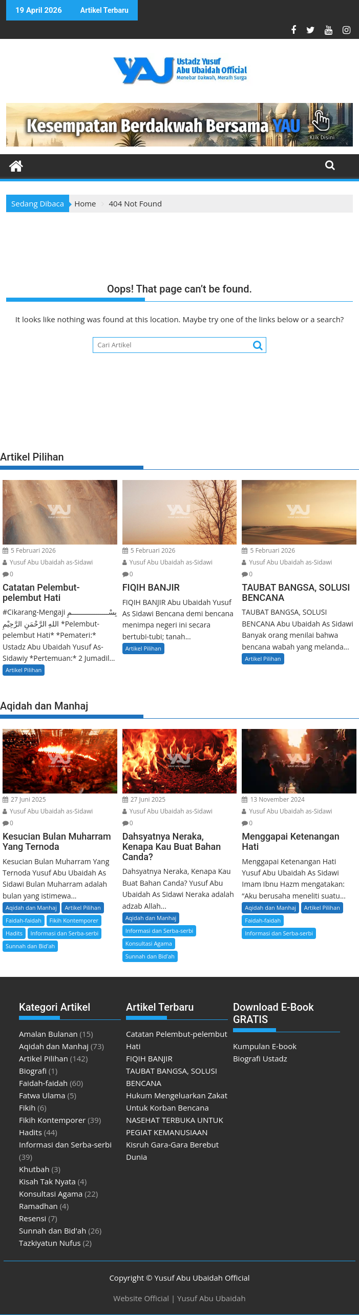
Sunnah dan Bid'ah (30, 946)
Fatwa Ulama (42, 1095)
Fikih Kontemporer (74, 920)
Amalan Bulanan (48, 1034)
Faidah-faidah (23, 920)
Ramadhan (38, 1206)
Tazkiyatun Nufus (50, 1243)
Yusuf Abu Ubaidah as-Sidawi (48, 562)
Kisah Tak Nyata (47, 1181)
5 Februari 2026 (29, 550)
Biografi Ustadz (260, 1058)
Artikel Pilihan (23, 670)
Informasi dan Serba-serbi (65, 933)
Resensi (32, 1218)
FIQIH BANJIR (149, 1058)
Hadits (14, 933)
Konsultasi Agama (148, 943)
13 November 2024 (273, 799)
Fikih (27, 1107)
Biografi (33, 1071)
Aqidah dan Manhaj (31, 907)
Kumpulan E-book (265, 1046)
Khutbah (34, 1169)
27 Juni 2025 (24, 799)
